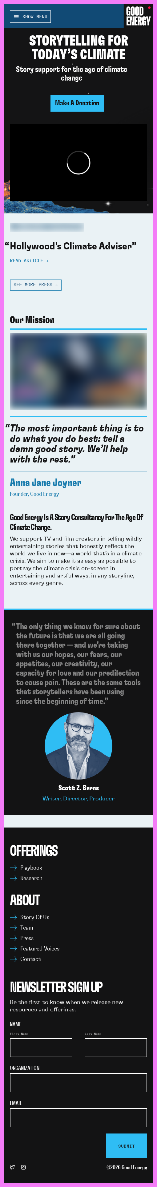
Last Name (93, 1033)
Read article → (29, 261)
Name (15, 1024)
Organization (24, 1068)
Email (16, 1103)
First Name (19, 1033)
